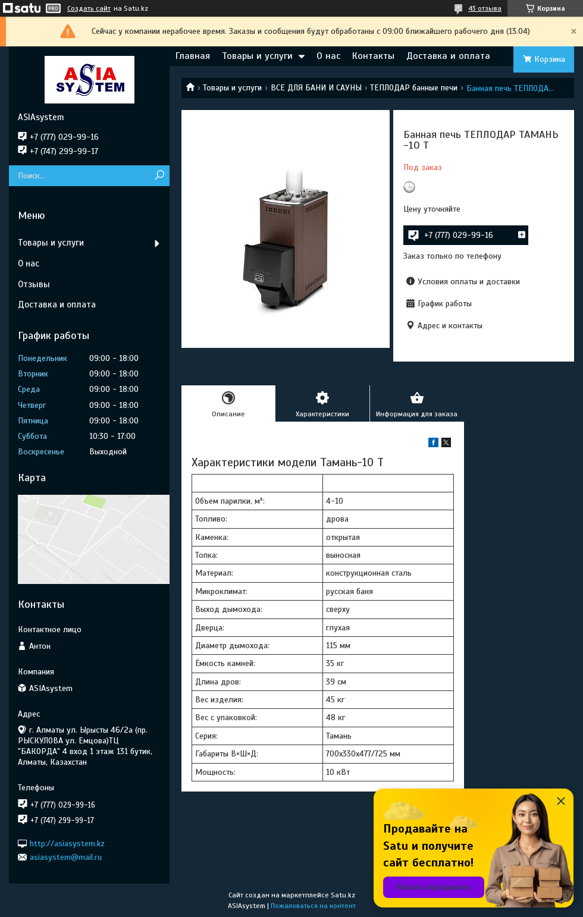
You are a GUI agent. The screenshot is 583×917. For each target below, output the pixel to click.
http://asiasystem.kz (67, 843)
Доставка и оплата (448, 56)
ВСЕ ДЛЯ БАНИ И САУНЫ (316, 88)
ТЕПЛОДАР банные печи (413, 88)
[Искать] (159, 175)
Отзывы (34, 284)
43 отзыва (484, 8)
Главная (192, 56)
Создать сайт (89, 8)
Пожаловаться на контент (313, 906)
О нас (328, 56)
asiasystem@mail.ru (66, 857)
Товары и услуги (257, 56)
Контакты (373, 56)
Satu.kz (343, 895)
